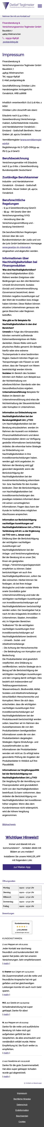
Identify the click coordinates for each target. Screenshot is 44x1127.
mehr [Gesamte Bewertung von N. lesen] (6, 1053)
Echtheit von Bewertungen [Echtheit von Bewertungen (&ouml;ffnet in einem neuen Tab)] (34, 1083)
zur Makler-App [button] (22, 867)
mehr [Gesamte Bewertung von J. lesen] (6, 963)
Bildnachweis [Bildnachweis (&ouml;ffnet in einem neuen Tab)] (9, 824)
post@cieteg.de (10, 42)
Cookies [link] (22, 1122)
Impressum (22, 1093)
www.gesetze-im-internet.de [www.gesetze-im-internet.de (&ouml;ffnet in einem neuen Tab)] (16, 247)
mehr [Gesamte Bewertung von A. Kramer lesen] (6, 994)
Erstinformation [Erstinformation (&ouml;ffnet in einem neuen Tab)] (22, 1110)
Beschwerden (22, 1116)
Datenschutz (22, 1105)
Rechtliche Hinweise (22, 1099)
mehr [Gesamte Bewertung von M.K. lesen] (6, 1014)
